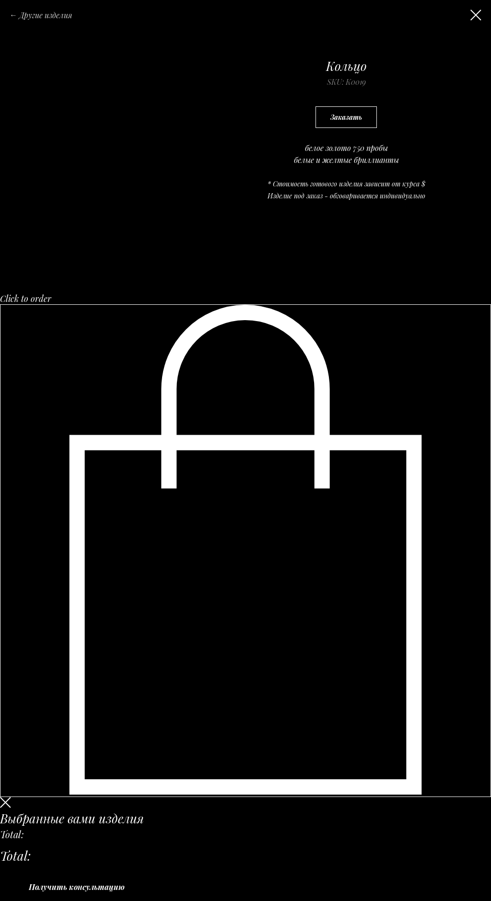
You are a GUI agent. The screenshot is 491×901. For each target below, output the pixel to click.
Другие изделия (45, 15)
